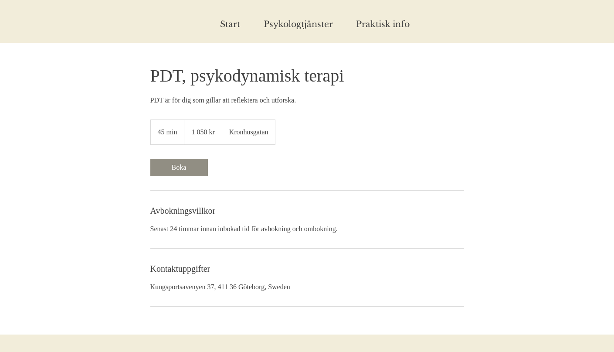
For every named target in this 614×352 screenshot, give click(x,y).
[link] (179, 167)
